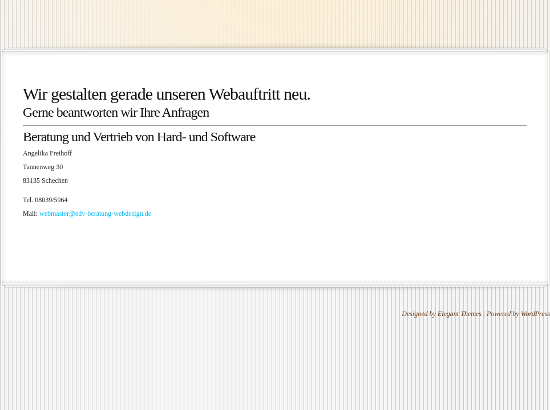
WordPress (535, 314)
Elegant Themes (460, 314)
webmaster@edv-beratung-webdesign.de (95, 214)
